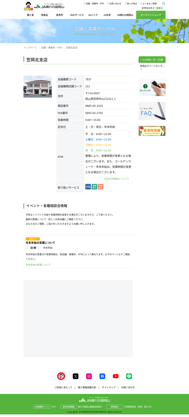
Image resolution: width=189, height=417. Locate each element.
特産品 (44, 15)
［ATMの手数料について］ (116, 178)
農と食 (30, 15)
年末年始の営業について (40, 243)
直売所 (59, 15)
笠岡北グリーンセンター (151, 67)
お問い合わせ (115, 3)
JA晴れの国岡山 (125, 15)
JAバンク (93, 15)
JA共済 (107, 15)
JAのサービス (77, 15)
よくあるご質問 (150, 3)
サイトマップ (109, 389)
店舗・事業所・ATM (95, 3)
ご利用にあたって (63, 389)
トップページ (30, 47)
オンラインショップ (151, 15)
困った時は (132, 3)
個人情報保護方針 (87, 389)
